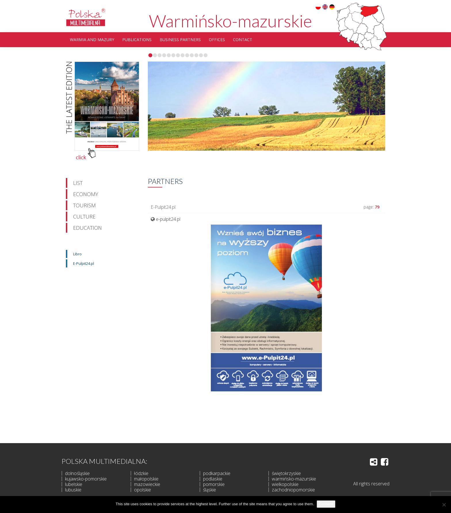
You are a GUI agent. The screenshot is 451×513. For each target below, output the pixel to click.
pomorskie (214, 484)
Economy (85, 194)
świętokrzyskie (286, 473)
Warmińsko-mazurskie (230, 20)
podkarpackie (216, 473)
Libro (77, 253)
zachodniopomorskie (293, 490)
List (78, 182)
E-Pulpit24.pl (83, 263)
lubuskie (73, 490)
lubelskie (73, 484)
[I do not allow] (444, 505)
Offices (217, 39)
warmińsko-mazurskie (294, 479)
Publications (137, 39)
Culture (84, 216)
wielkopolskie (285, 484)
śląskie (209, 490)
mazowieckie (147, 484)
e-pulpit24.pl (168, 219)
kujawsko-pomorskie (86, 479)
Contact (242, 39)
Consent (326, 504)
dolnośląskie (77, 473)
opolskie (142, 490)
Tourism (84, 205)
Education (87, 227)
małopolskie (146, 479)
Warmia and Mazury (92, 39)
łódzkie (141, 473)
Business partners (180, 39)
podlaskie (212, 479)
